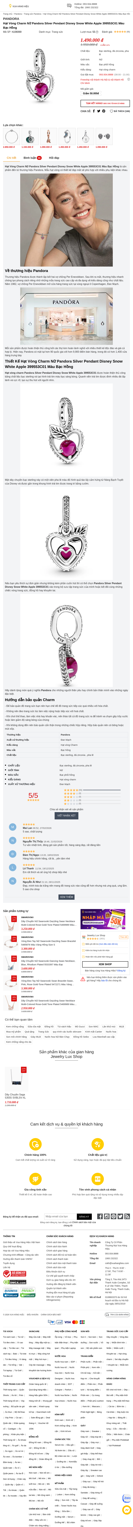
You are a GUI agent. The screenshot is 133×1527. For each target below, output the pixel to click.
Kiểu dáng (14, 779)
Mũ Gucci (80, 1026)
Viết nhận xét (66, 815)
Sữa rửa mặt (34, 1026)
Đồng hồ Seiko (81, 1036)
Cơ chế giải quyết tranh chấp (60, 1276)
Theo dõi (123, 937)
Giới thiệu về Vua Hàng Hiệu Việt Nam (21, 1242)
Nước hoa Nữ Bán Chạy (57, 1036)
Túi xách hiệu (64, 1026)
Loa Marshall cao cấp (104, 1036)
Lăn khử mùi (108, 1026)
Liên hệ (6, 1267)
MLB (121, 1026)
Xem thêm (66, 897)
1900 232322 (91, 7)
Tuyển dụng (9, 1263)
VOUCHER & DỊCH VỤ (39, 1378)
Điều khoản (32, 1315)
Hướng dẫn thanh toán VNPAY (17, 1259)
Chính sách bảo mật (56, 1267)
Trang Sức (43, 1031)
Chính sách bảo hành (56, 1246)
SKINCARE (34, 1331)
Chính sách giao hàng (56, 1250)
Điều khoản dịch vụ (55, 1271)
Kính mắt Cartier (93, 1031)
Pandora (18, 14)
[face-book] (100, 1216)
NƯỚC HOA (60, 1356)
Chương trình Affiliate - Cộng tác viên (21, 1255)
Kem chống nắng (15, 1026)
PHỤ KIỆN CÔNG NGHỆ (66, 1331)
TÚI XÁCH (7, 1331)
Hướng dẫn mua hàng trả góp (60, 1292)
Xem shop (105, 964)
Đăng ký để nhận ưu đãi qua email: (19, 1216)
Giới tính (13, 770)
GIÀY (83, 1425)
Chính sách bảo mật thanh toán (61, 1263)
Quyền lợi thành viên (56, 1288)
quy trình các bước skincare (67, 1031)
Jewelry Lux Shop (96, 935)
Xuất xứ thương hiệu (21, 784)
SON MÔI (85, 1331)
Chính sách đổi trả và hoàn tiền (61, 1255)
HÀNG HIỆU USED (63, 1475)
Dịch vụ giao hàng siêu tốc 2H (60, 1280)
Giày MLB (36, 1036)
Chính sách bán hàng (56, 1242)
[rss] (127, 1216)
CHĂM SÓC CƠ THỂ (38, 1509)
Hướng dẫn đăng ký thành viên (61, 1284)
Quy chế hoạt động (12, 1246)
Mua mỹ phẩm (13, 1031)
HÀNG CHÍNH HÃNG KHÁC (116, 1381)
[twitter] (120, 1216)
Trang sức (57, 32)
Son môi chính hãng (16, 1036)
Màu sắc (13, 775)
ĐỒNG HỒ (34, 1437)
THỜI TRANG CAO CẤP (14, 1384)
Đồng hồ (49, 1026)
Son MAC (94, 1026)
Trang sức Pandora (32, 14)
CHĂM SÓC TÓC (63, 1439)
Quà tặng (29, 1031)
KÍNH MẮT (59, 1414)
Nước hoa (111, 1031)
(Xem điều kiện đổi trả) (108, 944)
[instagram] (107, 1216)
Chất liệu (14, 765)
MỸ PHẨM (59, 1483)
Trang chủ (7, 14)
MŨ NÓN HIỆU (35, 1467)
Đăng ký (121, 970)
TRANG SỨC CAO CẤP (117, 1331)
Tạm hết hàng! (105, 103)
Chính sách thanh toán (57, 1259)
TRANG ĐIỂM (87, 1356)
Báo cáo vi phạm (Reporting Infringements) (59, 1298)
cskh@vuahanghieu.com (117, 1263)
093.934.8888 (90, 4)
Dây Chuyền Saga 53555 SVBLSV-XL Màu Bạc (15, 1096)
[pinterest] (113, 1216)
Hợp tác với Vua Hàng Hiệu (16, 1250)
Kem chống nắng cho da (18, 1042)
